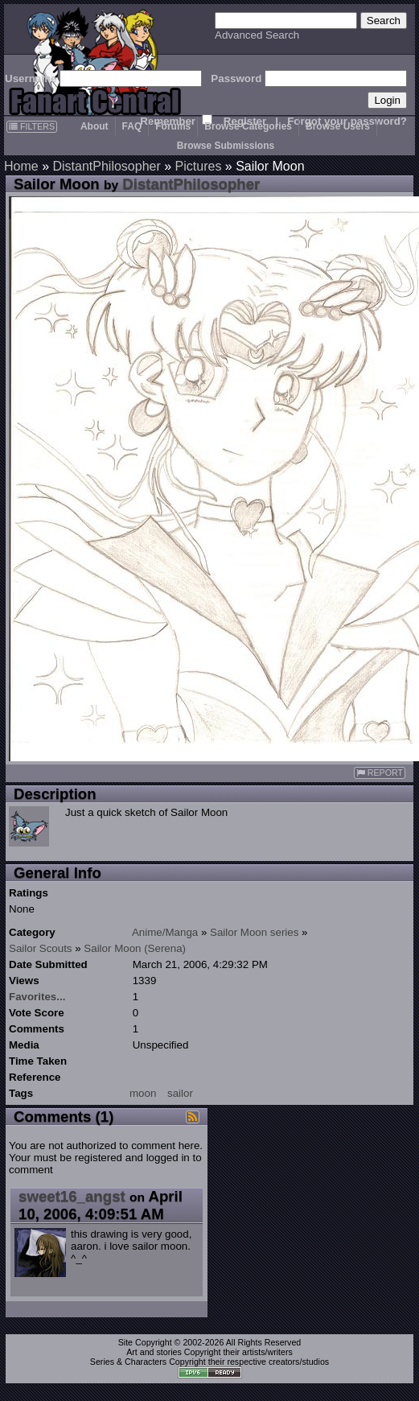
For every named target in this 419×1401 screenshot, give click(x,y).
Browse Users (338, 126)
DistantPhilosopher (106, 166)
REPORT (379, 773)
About (94, 126)
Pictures (198, 166)
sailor (180, 1093)
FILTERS (32, 126)
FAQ (132, 126)
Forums (173, 126)
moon (142, 1093)
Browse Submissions (225, 145)
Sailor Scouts (40, 948)
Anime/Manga (165, 932)
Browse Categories (248, 126)
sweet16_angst (71, 1196)
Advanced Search (257, 35)
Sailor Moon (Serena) (135, 948)
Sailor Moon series (254, 932)
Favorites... (37, 997)
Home (21, 166)
